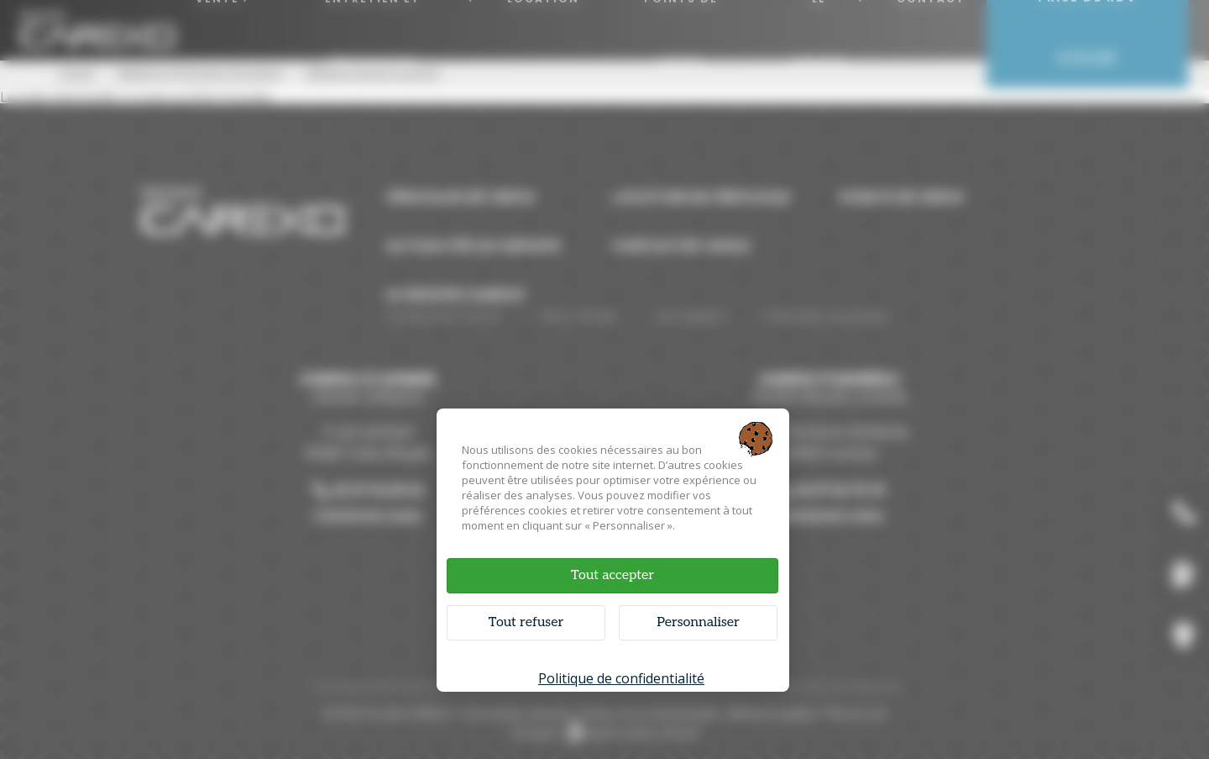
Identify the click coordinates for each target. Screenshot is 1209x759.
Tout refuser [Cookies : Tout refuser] (526, 622)
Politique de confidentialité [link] (621, 678)
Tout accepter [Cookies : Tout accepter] (612, 575)
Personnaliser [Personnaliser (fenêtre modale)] (698, 622)
